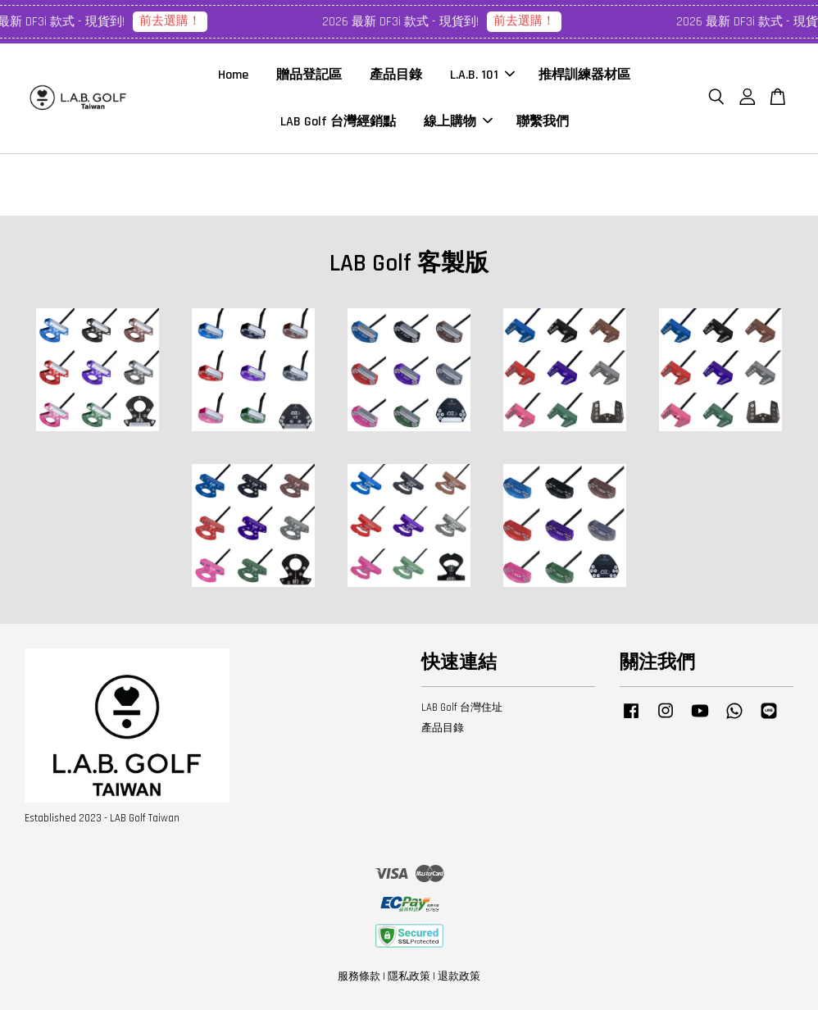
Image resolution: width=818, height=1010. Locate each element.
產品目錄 (396, 75)
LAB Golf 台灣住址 (461, 707)
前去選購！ (174, 21)
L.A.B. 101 (482, 75)
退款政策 (459, 976)
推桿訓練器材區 (584, 75)
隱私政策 (409, 976)
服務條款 (359, 976)
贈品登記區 (309, 75)
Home (233, 75)
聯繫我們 (542, 121)
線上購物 (458, 121)
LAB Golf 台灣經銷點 (338, 121)
